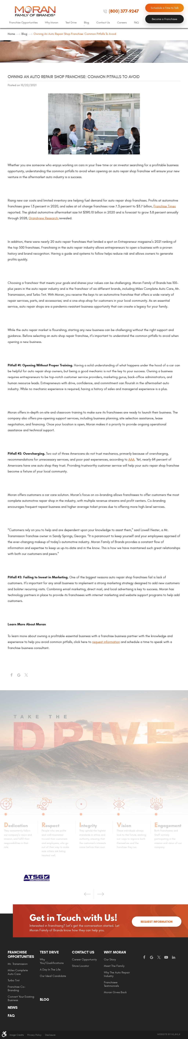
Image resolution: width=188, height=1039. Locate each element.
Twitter (26, 675)
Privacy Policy (34, 1035)
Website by (168, 1034)
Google (151, 957)
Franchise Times (164, 206)
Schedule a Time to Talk (164, 8)
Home (11, 34)
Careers (122, 22)
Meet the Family (114, 966)
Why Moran (51, 22)
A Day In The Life (50, 969)
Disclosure (50, 1035)
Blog (86, 22)
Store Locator (80, 966)
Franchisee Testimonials (111, 984)
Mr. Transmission (18, 964)
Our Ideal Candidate (53, 976)
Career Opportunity (84, 959)
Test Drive (71, 22)
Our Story (110, 959)
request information (106, 642)
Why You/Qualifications (52, 961)
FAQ (136, 22)
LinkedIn (173, 957)
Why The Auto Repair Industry (117, 974)
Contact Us (103, 22)
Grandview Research (44, 218)
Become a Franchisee (164, 19)
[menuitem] (23, 22)
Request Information (156, 921)
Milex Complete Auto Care (18, 972)
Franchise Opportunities (23, 22)
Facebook (11, 675)
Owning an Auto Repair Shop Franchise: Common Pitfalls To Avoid (75, 34)
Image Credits (17, 1035)
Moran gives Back (115, 992)
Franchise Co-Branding (17, 988)
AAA (131, 459)
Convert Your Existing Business (21, 998)
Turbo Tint (13, 980)
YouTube (166, 957)
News (13, 1007)
